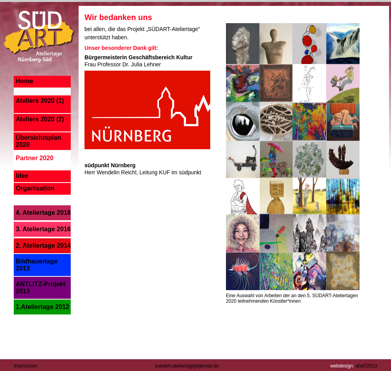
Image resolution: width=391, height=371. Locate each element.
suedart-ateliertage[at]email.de (186, 366)
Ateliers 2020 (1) (40, 100)
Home (24, 81)
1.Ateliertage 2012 (42, 306)
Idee (22, 175)
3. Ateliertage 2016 (43, 229)
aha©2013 (366, 366)
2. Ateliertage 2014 (43, 245)
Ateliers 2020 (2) (40, 119)
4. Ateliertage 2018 (43, 212)
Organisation (35, 188)
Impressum (25, 366)
